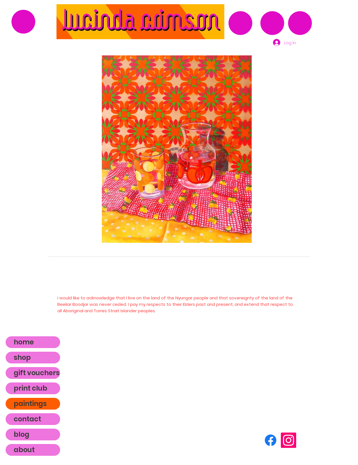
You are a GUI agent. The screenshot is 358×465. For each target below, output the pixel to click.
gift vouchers (37, 372)
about (24, 449)
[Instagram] (288, 440)
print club (30, 388)
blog (21, 434)
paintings (30, 403)
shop (22, 357)
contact (27, 419)
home (24, 342)
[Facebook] (270, 440)
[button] (177, 149)
